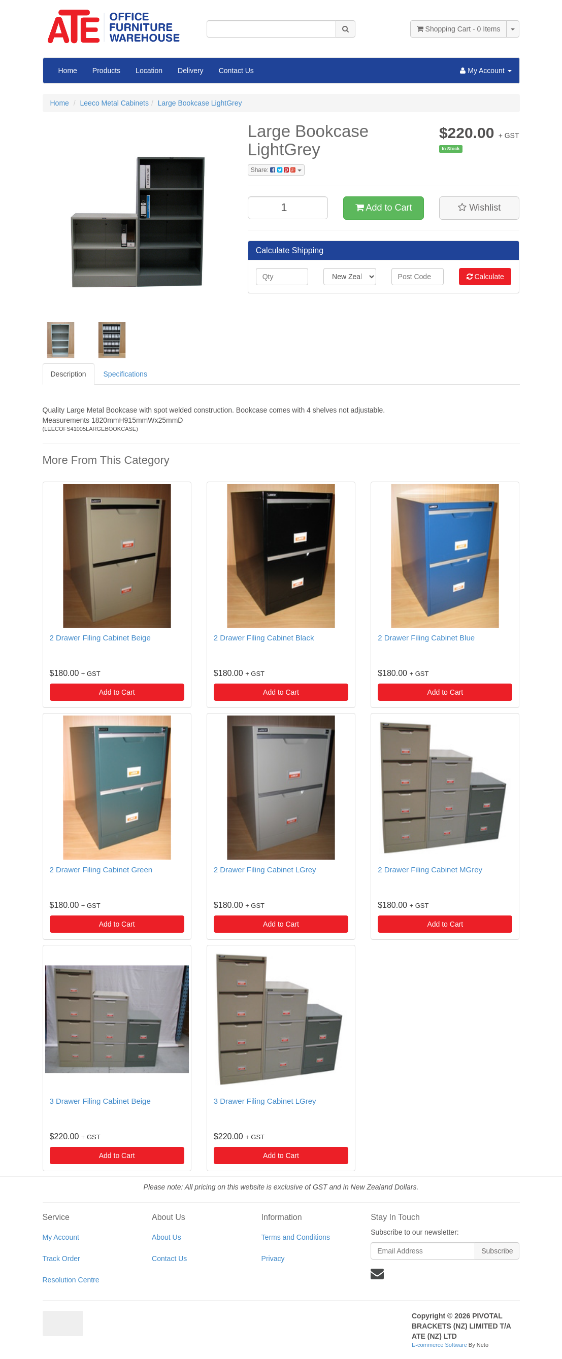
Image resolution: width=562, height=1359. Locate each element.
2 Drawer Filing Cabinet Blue (426, 637)
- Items (459, 29)
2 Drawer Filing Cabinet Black (264, 637)
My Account (61, 1237)
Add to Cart (383, 207)
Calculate (485, 277)
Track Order (61, 1258)
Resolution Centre (71, 1280)
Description (68, 374)
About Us (166, 1237)
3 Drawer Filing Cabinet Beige (100, 1101)
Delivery (191, 70)
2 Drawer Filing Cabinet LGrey (265, 869)
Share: (276, 170)
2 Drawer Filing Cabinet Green (101, 869)
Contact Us (236, 70)
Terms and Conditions (295, 1237)
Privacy (273, 1258)
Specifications (125, 374)
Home (67, 70)
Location (149, 70)
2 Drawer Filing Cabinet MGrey (430, 869)
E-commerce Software (439, 1345)
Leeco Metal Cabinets (114, 103)
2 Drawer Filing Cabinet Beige (100, 637)
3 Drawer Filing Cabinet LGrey (265, 1101)
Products (106, 70)
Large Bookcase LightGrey (200, 103)
